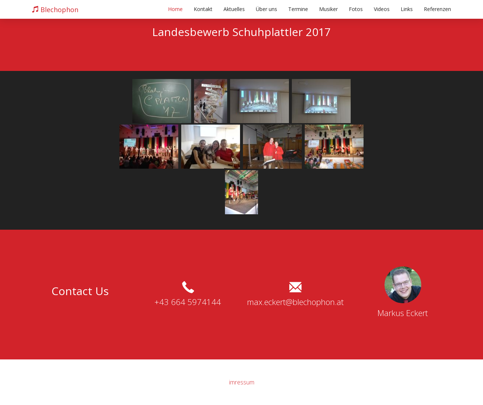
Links (407, 9)
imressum (241, 382)
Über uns (266, 9)
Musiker (328, 9)
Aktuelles (234, 9)
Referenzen (437, 9)
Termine (298, 9)
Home (175, 9)
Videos (382, 9)
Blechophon (55, 9)
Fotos (356, 9)
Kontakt (203, 9)
